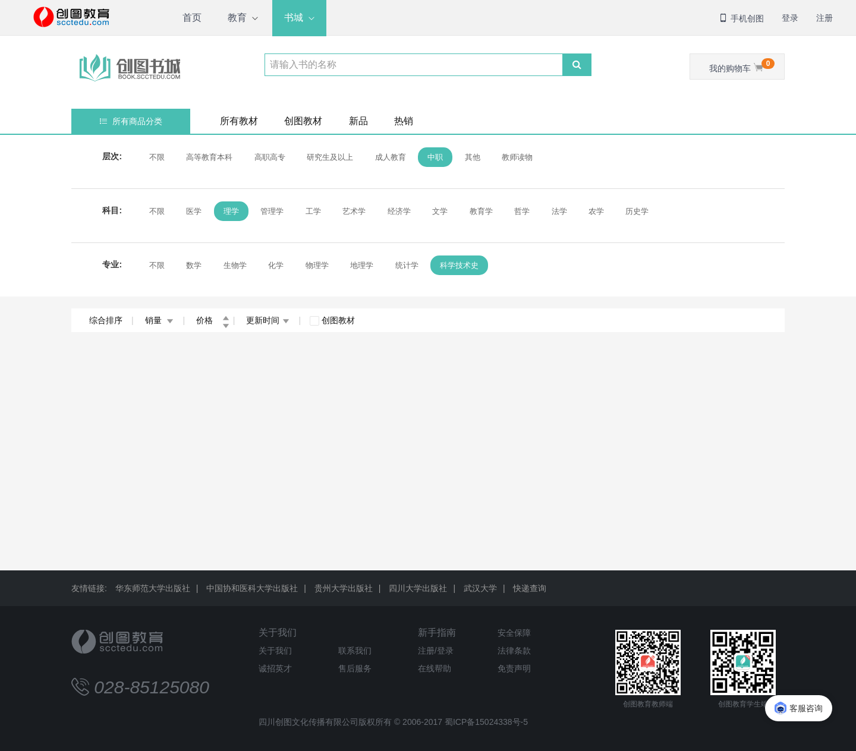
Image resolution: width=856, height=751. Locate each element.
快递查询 (529, 588)
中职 (435, 157)
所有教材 (239, 121)
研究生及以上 (330, 157)
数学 (194, 265)
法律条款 (514, 650)
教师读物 (517, 157)
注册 (824, 18)
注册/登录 (436, 650)
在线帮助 (434, 668)
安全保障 (514, 633)
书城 (293, 17)
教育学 (481, 211)
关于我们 (278, 632)
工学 (313, 211)
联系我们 (355, 650)
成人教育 (390, 157)
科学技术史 (459, 265)
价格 (212, 320)
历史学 (637, 211)
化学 (276, 265)
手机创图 (741, 18)
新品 (358, 121)
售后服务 (355, 668)
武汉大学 (480, 588)
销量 (159, 320)
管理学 (272, 211)
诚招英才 (275, 668)
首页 (192, 17)
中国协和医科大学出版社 (252, 588)
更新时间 (267, 320)
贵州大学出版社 (343, 588)
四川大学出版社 (418, 588)
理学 (231, 211)
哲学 (522, 211)
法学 (559, 211)
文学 (440, 211)
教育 (237, 17)
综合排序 (105, 320)
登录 (790, 18)
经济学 (399, 211)
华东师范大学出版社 (152, 588)
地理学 (361, 265)
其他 (472, 157)
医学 (194, 211)
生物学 (235, 265)
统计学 (406, 265)
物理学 (317, 265)
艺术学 (354, 211)
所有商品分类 (131, 121)
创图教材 (303, 121)
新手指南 (437, 632)
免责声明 (514, 668)
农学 (596, 211)
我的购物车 (742, 65)
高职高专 (269, 157)
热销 (403, 121)
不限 (157, 157)
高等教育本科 (209, 157)
